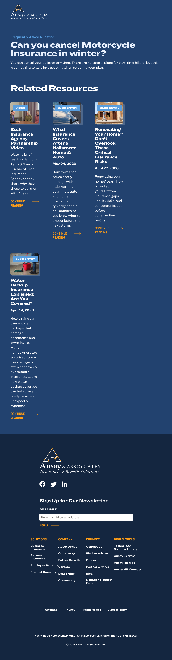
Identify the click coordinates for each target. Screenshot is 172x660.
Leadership (66, 573)
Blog (89, 573)
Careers (64, 566)
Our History (66, 553)
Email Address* (49, 509)
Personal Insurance (38, 557)
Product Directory (43, 572)
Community (66, 580)
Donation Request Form (99, 581)
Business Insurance (38, 547)
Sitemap (51, 609)
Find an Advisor (97, 553)
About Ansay (67, 546)
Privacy (69, 609)
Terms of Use (91, 609)
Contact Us (94, 546)
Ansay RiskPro (124, 562)
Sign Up (43, 525)
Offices (91, 560)
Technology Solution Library (125, 547)
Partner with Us (97, 566)
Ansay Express (124, 555)
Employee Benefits (44, 565)
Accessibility (117, 609)
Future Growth (69, 560)
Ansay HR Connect (127, 569)
